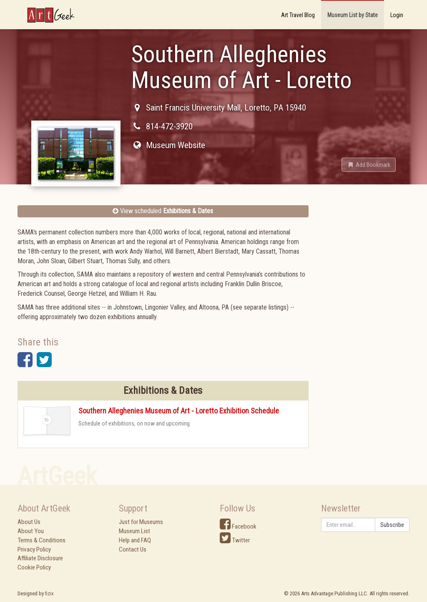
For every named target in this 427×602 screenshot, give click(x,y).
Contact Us (132, 549)
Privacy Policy (34, 549)
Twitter (235, 540)
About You (31, 531)
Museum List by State (352, 15)
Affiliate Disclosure (40, 558)
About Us (29, 522)
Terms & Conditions (41, 540)
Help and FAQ (135, 540)
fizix (49, 593)
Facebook (238, 526)
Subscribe (392, 524)
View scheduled (163, 211)
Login (396, 15)
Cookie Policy (34, 567)
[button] (369, 165)
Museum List (134, 531)
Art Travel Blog (298, 15)
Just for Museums (141, 522)
